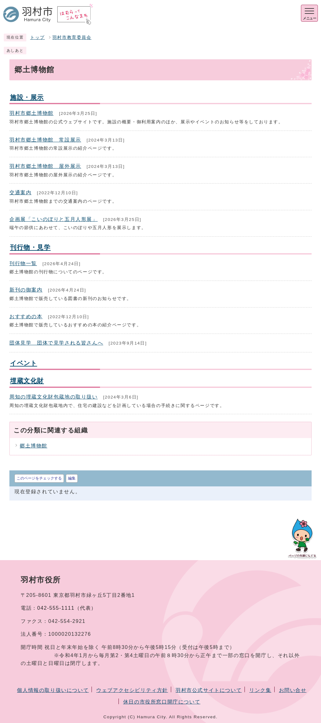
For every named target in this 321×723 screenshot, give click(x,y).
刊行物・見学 (30, 247)
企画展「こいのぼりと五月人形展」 (53, 219)
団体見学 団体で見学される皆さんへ (56, 342)
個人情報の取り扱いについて (53, 690)
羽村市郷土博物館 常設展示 (45, 139)
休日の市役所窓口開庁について (161, 701)
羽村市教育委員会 (72, 37)
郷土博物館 (33, 445)
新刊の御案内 (26, 289)
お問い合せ (293, 690)
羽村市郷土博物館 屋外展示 (45, 166)
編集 (72, 478)
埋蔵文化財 (27, 380)
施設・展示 (27, 97)
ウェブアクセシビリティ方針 (132, 690)
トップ (37, 37)
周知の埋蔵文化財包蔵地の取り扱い (53, 396)
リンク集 (260, 690)
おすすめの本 (26, 316)
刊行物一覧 (23, 263)
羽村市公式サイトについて (209, 690)
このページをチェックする (39, 478)
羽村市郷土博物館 (31, 113)
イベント (23, 363)
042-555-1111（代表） (67, 608)
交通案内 (20, 192)
